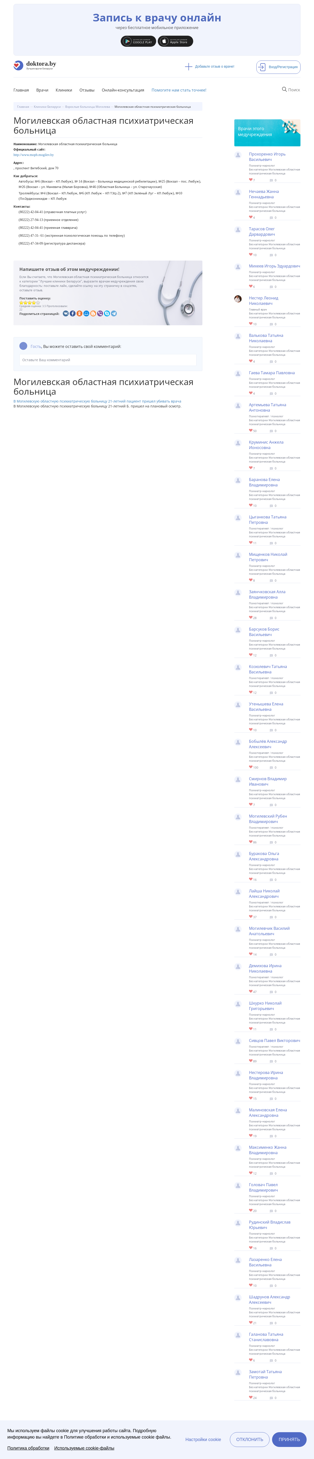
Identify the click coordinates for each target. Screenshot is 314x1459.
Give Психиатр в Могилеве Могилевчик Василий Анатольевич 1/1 (251, 954)
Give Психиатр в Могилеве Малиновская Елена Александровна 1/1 (251, 1136)
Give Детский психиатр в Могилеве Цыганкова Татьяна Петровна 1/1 (251, 543)
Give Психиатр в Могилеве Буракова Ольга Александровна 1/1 (251, 879)
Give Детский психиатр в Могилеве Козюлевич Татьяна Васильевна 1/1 (251, 692)
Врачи (42, 90)
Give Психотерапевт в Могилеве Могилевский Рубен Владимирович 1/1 (251, 842)
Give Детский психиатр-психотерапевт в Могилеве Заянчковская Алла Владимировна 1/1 (251, 618)
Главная (21, 90)
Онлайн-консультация (123, 90)
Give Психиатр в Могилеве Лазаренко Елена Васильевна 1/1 (251, 1285)
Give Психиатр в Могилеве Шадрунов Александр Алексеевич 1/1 (251, 1323)
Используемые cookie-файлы (84, 1448)
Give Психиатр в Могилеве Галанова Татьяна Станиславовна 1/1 (251, 1360)
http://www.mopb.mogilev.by (33, 155)
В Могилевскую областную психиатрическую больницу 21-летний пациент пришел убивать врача (97, 401)
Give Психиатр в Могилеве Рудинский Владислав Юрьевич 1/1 (251, 1248)
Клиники (64, 90)
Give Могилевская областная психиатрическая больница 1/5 (21, 302)
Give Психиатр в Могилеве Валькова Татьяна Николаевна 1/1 (251, 361)
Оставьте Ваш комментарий (107, 360)
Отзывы (86, 90)
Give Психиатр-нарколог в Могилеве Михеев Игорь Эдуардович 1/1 (251, 286)
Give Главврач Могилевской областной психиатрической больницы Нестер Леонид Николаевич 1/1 (251, 324)
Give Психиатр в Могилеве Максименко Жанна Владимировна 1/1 (251, 1173)
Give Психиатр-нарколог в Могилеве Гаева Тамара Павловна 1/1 (251, 393)
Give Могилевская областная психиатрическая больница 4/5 (34, 302)
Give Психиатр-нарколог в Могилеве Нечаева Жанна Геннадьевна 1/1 (251, 217)
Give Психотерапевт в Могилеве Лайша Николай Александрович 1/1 (251, 917)
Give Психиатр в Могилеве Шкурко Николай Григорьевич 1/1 (251, 1029)
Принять (289, 1439)
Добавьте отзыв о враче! (210, 66)
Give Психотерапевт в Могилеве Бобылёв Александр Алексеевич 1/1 (251, 767)
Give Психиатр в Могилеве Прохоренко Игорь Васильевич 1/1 (251, 180)
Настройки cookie (203, 1439)
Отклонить (249, 1439)
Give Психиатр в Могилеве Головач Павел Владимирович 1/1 (251, 1210)
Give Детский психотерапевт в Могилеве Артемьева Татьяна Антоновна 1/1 (251, 431)
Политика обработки (28, 1448)
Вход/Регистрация (278, 67)
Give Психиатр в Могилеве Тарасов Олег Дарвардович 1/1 (251, 255)
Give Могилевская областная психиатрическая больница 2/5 (26, 302)
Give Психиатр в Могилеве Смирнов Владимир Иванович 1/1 (251, 805)
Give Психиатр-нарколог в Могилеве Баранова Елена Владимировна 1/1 (251, 505)
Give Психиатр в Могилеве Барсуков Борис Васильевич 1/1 (251, 655)
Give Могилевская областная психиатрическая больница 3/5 (30, 302)
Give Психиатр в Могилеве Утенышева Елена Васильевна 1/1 (251, 730)
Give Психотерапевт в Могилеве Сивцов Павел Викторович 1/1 (251, 1061)
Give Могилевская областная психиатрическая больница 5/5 (38, 302)
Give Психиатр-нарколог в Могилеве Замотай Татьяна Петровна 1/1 (251, 1397)
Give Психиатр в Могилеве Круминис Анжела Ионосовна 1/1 (251, 468)
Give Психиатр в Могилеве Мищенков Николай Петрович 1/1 (251, 580)
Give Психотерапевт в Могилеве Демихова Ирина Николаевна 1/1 (251, 991)
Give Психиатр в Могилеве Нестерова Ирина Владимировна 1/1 (251, 1098)
